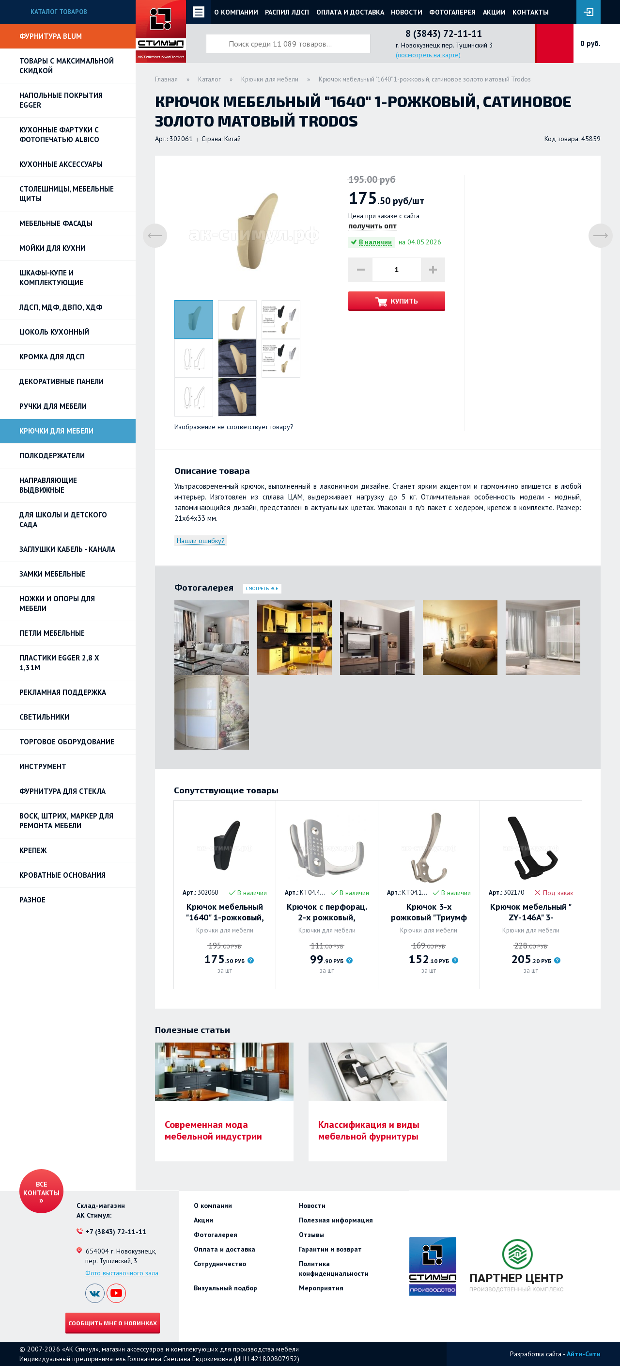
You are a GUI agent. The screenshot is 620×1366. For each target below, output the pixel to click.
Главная (166, 79)
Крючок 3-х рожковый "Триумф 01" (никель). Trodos (428, 912)
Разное (32, 899)
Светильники (44, 717)
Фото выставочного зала (121, 1273)
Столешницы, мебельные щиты (66, 193)
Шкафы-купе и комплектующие (51, 277)
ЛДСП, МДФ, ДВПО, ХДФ (60, 307)
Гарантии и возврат (330, 1249)
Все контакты (41, 1188)
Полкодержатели (52, 455)
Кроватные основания (62, 875)
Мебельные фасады (56, 223)
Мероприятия (321, 1288)
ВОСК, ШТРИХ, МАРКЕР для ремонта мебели (66, 820)
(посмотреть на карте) (428, 54)
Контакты (530, 12)
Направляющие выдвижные (48, 485)
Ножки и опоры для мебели (57, 603)
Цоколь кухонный (54, 332)
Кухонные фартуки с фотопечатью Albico (59, 134)
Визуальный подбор (225, 1288)
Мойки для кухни (52, 248)
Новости (406, 12)
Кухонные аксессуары (61, 164)
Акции (494, 12)
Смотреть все (262, 588)
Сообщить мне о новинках (112, 1322)
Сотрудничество (220, 1263)
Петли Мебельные (52, 633)
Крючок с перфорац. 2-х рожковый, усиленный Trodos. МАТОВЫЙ (327, 912)
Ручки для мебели (53, 406)
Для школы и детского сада (63, 519)
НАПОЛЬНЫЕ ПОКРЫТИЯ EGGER (61, 100)
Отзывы (311, 1234)
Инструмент (42, 766)
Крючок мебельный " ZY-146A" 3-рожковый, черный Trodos (531, 912)
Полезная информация (336, 1220)
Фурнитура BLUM (50, 36)
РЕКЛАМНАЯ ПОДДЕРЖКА (62, 692)
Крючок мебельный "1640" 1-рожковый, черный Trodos (225, 912)
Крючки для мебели (56, 430)
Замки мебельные (52, 574)
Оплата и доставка (350, 12)
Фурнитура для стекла (62, 791)
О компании (236, 12)
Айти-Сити (584, 1354)
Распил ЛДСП (287, 12)
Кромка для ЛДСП (52, 356)
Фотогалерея (452, 12)
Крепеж (32, 850)
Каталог (209, 79)
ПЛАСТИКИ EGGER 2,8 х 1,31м (59, 662)
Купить (404, 301)
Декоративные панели (61, 381)
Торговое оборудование (66, 741)
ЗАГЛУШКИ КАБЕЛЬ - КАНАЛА (67, 549)
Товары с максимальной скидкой (66, 65)
